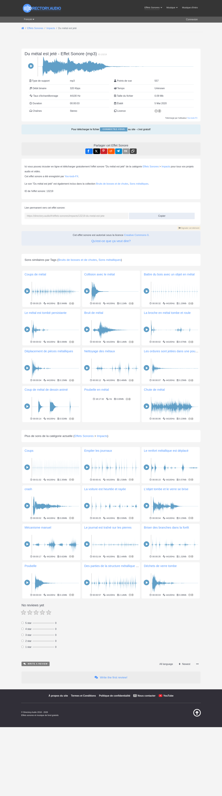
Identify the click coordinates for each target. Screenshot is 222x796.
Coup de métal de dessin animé (46, 389)
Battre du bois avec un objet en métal (169, 274)
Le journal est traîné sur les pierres (108, 570)
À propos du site (58, 738)
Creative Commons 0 (136, 235)
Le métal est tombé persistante (45, 312)
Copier (160, 215)
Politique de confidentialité (114, 738)
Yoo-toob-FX (192, 118)
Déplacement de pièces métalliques (49, 351)
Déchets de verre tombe (160, 609)
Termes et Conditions (83, 738)
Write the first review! (111, 720)
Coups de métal (35, 274)
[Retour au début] (189, 759)
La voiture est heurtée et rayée (105, 532)
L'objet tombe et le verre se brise (166, 532)
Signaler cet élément (189, 228)
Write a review (35, 707)
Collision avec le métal (99, 274)
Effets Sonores (151, 166)
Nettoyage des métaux (99, 351)
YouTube (168, 738)
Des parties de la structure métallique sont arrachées (120, 609)
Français (28, 19)
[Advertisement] (111, 444)
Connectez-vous (114, 129)
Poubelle (31, 609)
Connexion (192, 19)
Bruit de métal (93, 312)
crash (28, 532)
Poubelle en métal (96, 389)
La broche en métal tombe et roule (167, 312)
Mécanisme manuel (38, 570)
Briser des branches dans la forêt (166, 570)
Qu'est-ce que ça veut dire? (111, 241)
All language (166, 707)
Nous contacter (146, 738)
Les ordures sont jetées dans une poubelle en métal (179, 351)
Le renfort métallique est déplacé (166, 493)
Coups (29, 493)
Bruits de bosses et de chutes (112, 183)
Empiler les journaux (98, 493)
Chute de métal (154, 389)
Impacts (166, 166)
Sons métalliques (139, 183)
